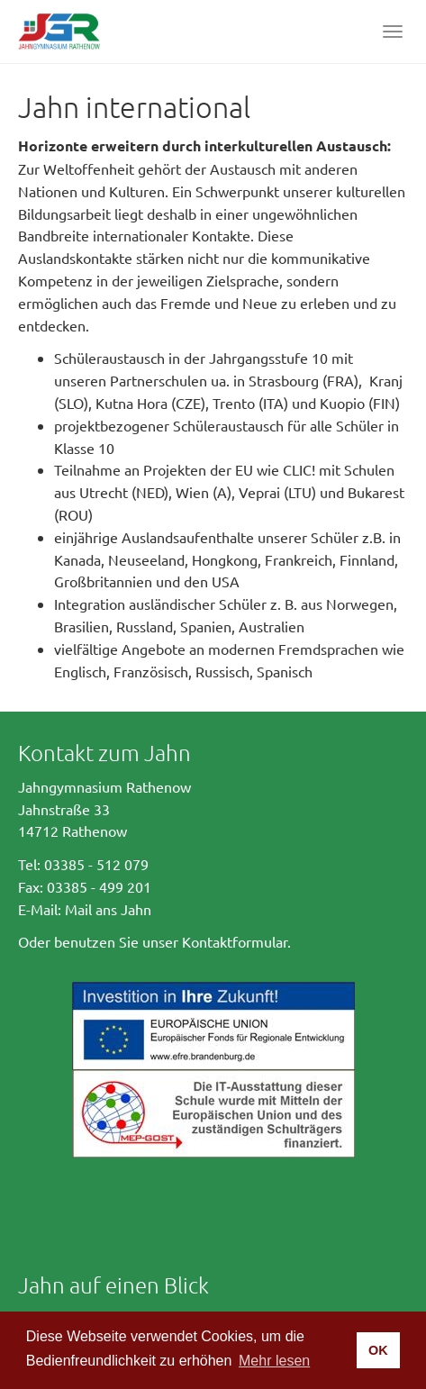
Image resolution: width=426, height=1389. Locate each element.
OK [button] (378, 1350)
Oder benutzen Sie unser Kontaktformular (152, 941)
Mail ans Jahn (108, 909)
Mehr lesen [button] (274, 1360)
